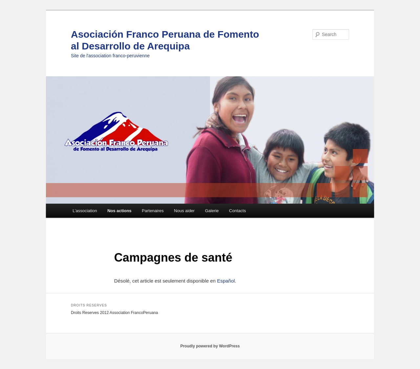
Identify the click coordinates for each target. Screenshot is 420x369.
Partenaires (152, 210)
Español (226, 281)
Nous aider (184, 210)
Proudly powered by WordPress (210, 346)
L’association (85, 210)
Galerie (212, 210)
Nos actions (119, 210)
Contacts (237, 210)
